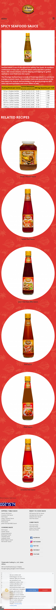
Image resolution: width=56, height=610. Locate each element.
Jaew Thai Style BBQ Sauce (28, 302)
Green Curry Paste (34, 528)
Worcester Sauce (6, 541)
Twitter (35, 546)
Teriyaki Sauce (5, 536)
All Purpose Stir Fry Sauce (36, 513)
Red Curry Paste (34, 530)
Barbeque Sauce (6, 535)
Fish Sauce (28, 364)
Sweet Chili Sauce (28, 239)
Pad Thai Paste (33, 526)
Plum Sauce (28, 427)
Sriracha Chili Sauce (28, 490)
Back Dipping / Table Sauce (8, 498)
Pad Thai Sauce (33, 518)
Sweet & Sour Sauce (35, 517)
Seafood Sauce (5, 520)
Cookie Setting (32, 590)
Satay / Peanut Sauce (28, 177)
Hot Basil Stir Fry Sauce (36, 515)
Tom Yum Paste (33, 525)
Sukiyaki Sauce (5, 538)
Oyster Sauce (5, 531)
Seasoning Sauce (6, 533)
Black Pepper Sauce (7, 540)
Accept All (45, 590)
